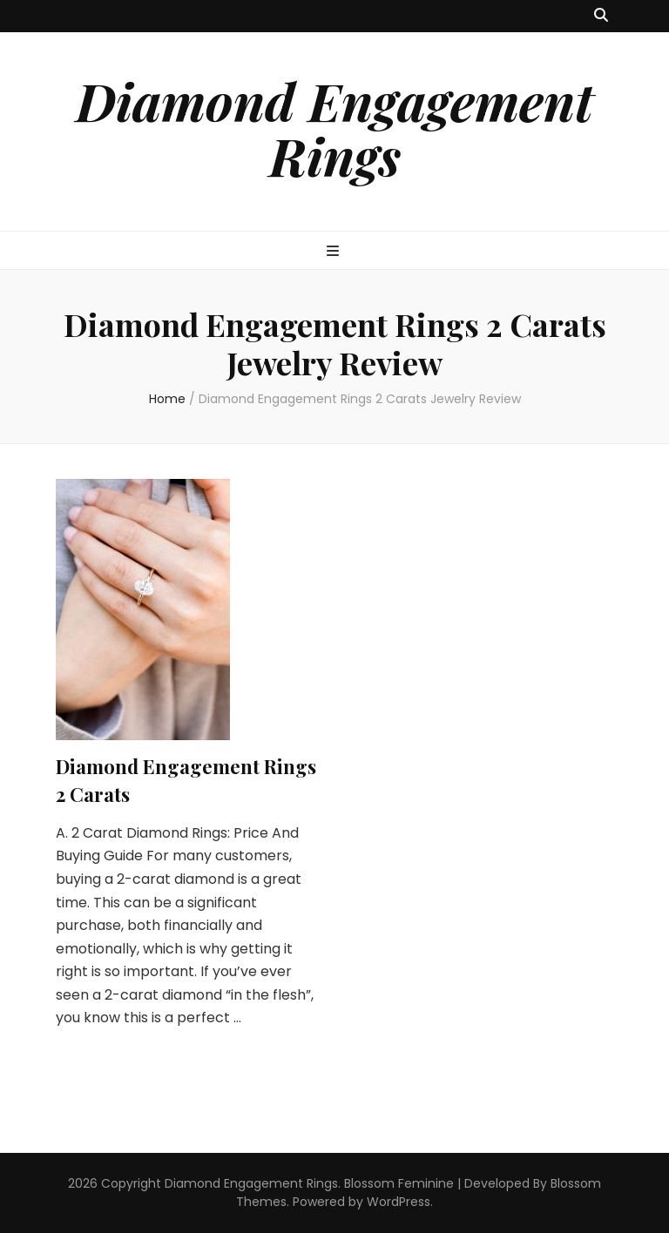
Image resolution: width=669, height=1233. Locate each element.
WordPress (398, 1201)
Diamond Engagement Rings (334, 127)
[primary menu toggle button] (335, 252)
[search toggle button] (601, 16)
